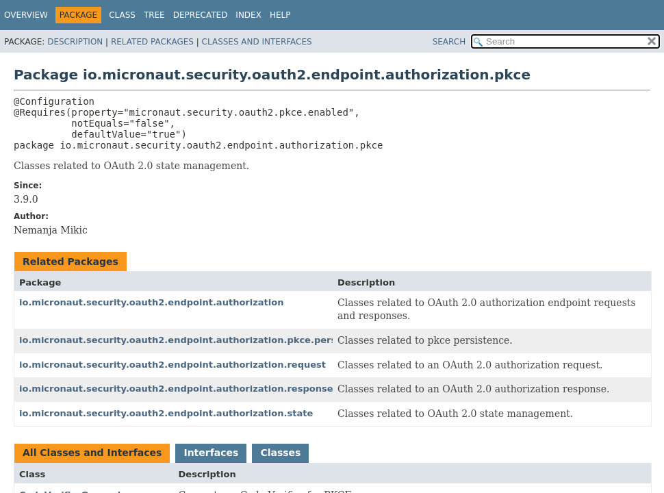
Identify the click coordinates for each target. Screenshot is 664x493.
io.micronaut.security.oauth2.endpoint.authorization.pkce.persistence (195, 340)
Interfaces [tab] (210, 452)
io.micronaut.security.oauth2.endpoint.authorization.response (176, 388)
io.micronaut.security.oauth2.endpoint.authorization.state (166, 413)
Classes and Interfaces (257, 42)
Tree (154, 15)
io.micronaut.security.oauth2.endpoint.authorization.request (172, 364)
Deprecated (200, 15)
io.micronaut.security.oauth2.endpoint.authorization (151, 302)
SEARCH (449, 42)
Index (248, 15)
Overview (26, 15)
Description (75, 42)
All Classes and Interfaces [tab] (92, 452)
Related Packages (152, 42)
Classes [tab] (280, 452)
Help (280, 15)
